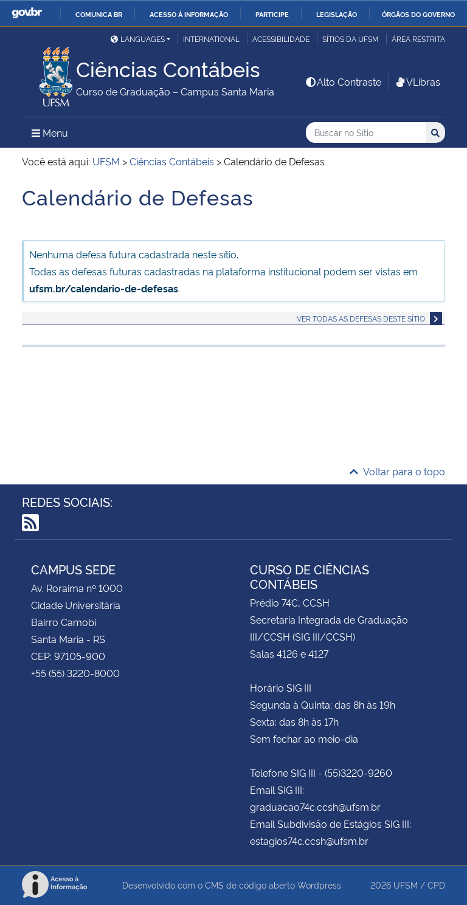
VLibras (417, 81)
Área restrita (418, 38)
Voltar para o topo (397, 471)
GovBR (27, 13)
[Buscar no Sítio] (365, 132)
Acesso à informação (189, 14)
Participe (272, 14)
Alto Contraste (343, 81)
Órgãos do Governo (418, 14)
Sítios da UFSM (350, 38)
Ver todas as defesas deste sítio (361, 318)
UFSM (405, 884)
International (211, 38)
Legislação (336, 14)
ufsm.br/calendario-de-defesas (103, 288)
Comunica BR (98, 14)
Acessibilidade (281, 38)
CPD (436, 884)
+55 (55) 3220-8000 (75, 673)
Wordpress (319, 884)
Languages (138, 38)
